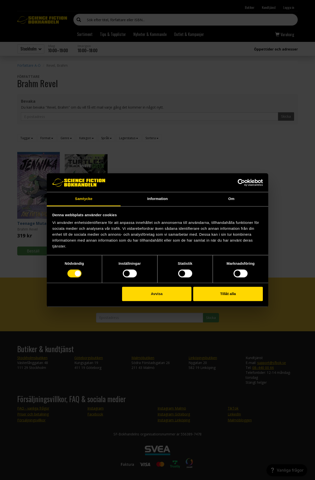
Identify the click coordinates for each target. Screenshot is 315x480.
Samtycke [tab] (84, 199)
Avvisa (157, 294)
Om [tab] (231, 199)
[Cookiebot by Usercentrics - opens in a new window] (241, 182)
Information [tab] (157, 199)
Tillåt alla (228, 294)
